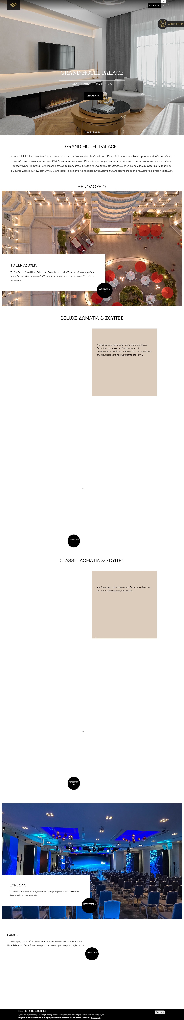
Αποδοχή (160, 1012)
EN (168, 5)
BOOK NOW (154, 5)
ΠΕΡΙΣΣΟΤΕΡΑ (74, 540)
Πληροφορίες (96, 1018)
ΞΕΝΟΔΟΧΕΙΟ (104, 289)
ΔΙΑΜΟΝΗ (93, 95)
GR (163, 5)
